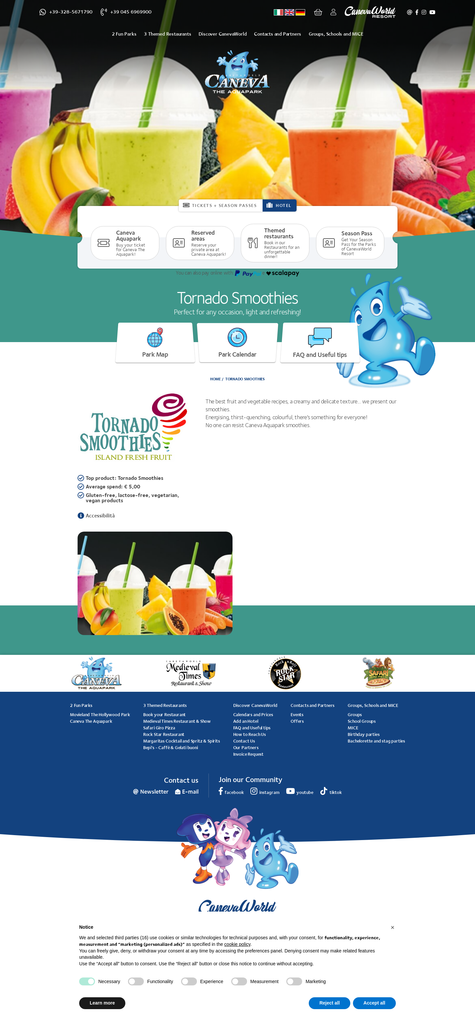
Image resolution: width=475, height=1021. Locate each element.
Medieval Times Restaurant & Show (177, 721)
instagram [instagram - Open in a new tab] (424, 12)
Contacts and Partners (277, 34)
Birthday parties (363, 734)
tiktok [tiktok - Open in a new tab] (336, 792)
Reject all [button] (329, 1003)
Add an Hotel (245, 721)
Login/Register (331, 12)
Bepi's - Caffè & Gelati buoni (170, 747)
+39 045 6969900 (130, 12)
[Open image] (155, 583)
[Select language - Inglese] (289, 12)
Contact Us (244, 741)
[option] (155, 583)
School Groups (362, 721)
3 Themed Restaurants (167, 34)
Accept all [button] (374, 1003)
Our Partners (246, 747)
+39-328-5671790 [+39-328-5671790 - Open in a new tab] (70, 12)
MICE (353, 727)
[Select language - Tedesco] (300, 12)
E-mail (190, 791)
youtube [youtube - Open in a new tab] (432, 12)
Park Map (155, 343)
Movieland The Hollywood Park (100, 714)
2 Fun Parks (124, 34)
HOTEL (284, 205)
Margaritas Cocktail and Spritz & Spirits (181, 741)
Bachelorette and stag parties (376, 741)
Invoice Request (248, 754)
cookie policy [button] (237, 944)
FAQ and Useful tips (320, 343)
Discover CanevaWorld (222, 34)
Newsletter (409, 12)
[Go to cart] (318, 12)
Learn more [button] (102, 1003)
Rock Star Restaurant (163, 734)
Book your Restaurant (164, 714)
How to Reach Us (249, 734)
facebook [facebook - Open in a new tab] (417, 12)
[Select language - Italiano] (278, 12)
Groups (355, 714)
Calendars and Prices (253, 714)
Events (297, 714)
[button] (392, 927)
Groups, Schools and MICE (336, 34)
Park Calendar (237, 343)
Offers (297, 721)
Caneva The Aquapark (91, 721)
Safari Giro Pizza (159, 727)
